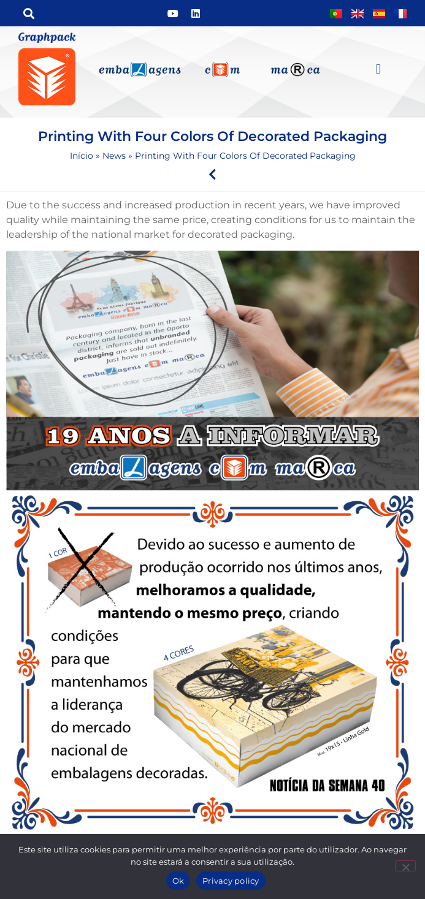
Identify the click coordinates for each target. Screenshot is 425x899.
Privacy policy (230, 881)
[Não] (405, 865)
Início (81, 155)
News (114, 155)
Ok (178, 881)
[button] (28, 13)
